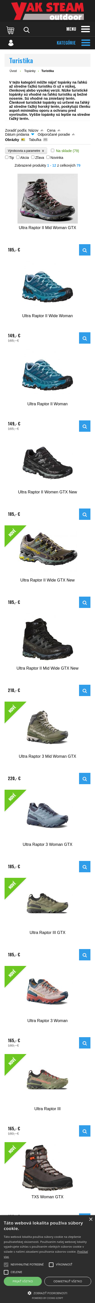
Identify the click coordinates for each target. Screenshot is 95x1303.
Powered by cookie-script (47, 1298)
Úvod (13, 71)
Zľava (39, 158)
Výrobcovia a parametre (26, 151)
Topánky (29, 71)
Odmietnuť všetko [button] (67, 1281)
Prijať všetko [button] (23, 1281)
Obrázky (12, 140)
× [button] (90, 1219)
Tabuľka (35, 140)
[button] (47, 1292)
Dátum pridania (17, 134)
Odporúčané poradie (54, 134)
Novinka (56, 158)
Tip (11, 158)
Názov (33, 130)
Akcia (24, 158)
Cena (51, 130)
